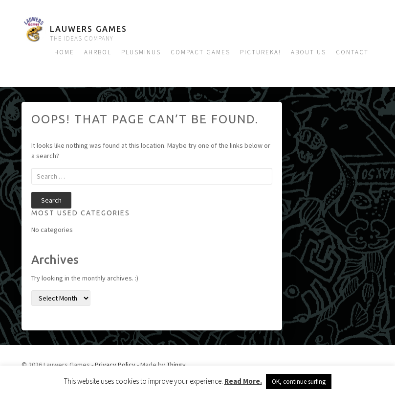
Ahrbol (97, 52)
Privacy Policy (115, 364)
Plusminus (141, 52)
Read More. (243, 381)
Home (64, 52)
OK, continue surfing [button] (299, 381)
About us (308, 52)
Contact (352, 52)
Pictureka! (260, 52)
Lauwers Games (88, 28)
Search (51, 200)
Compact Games (200, 52)
